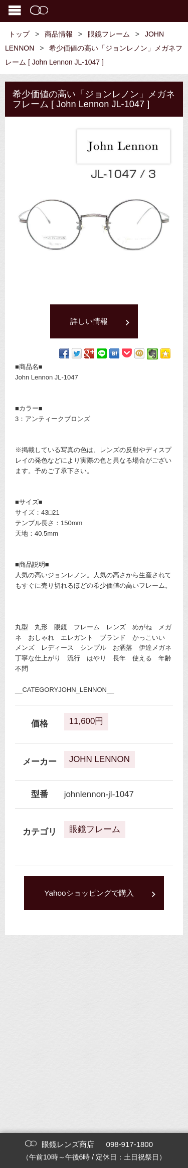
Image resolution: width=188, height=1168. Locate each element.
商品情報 (59, 34)
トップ (19, 34)
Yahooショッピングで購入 (88, 893)
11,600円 (86, 721)
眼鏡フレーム (109, 34)
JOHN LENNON (99, 759)
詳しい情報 (89, 321)
